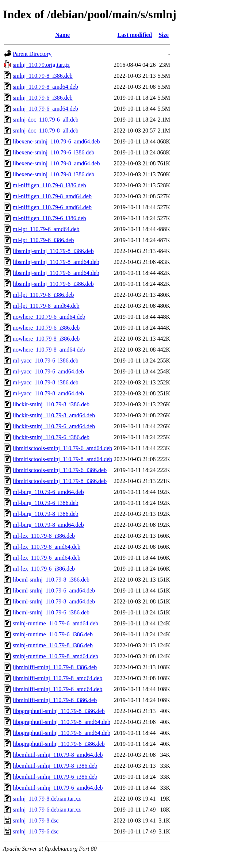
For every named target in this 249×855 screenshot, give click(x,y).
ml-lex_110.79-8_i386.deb (44, 536)
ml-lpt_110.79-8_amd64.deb (46, 306)
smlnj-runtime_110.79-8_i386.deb (53, 645)
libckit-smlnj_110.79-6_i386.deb (51, 437)
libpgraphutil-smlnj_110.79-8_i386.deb (59, 711)
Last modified (135, 35)
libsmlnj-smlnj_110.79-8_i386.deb (53, 251)
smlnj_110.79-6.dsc (36, 831)
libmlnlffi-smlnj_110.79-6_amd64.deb (57, 689)
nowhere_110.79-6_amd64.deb (49, 317)
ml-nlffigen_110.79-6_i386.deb (49, 218)
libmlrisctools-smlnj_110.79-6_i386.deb (60, 470)
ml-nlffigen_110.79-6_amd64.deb (52, 207)
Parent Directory (32, 54)
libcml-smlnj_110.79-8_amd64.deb (54, 601)
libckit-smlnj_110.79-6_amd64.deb (54, 426)
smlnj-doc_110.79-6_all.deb (45, 119)
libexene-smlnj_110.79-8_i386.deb (53, 174)
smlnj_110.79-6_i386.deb (43, 98)
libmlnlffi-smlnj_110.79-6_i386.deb (55, 700)
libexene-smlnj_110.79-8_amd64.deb (56, 163)
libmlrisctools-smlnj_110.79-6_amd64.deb (62, 448)
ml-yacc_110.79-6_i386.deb (45, 360)
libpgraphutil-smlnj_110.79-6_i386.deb (59, 744)
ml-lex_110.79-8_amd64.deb (46, 547)
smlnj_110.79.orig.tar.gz (41, 65)
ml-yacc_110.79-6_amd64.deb (48, 371)
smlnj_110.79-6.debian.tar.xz (47, 809)
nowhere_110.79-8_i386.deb (46, 339)
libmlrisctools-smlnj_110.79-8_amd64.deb (62, 459)
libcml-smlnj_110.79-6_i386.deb (51, 612)
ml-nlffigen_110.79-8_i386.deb (49, 185)
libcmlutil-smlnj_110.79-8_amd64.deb (58, 755)
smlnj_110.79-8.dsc (36, 820)
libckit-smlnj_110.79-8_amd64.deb (54, 415)
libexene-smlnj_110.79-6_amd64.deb (56, 141)
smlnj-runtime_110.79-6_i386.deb (53, 634)
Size (163, 35)
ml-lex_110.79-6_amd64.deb (46, 558)
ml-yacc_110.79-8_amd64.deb (48, 393)
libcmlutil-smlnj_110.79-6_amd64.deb (58, 788)
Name (62, 35)
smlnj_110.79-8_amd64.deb (45, 87)
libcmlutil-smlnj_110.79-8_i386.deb (55, 766)
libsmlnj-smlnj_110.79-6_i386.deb (53, 284)
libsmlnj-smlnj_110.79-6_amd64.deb (56, 273)
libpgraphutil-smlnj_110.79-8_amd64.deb (61, 722)
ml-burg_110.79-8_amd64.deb (48, 525)
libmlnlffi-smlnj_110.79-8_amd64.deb (57, 678)
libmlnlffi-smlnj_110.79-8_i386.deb (55, 667)
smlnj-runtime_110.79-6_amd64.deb (55, 623)
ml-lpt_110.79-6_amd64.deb (46, 229)
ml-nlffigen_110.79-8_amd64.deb (52, 196)
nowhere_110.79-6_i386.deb (46, 328)
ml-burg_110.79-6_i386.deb (45, 503)
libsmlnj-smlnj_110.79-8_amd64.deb (56, 262)
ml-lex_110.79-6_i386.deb (44, 568)
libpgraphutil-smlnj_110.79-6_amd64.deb (61, 733)
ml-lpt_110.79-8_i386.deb (43, 295)
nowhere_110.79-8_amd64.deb (49, 349)
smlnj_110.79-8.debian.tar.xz (47, 798)
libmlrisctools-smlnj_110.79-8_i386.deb (60, 481)
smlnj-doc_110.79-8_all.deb (45, 130)
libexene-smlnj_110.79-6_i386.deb (53, 152)
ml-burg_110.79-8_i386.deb (45, 514)
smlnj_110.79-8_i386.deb (43, 76)
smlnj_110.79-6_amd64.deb (45, 109)
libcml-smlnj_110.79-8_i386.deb (51, 579)
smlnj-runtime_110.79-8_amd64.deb (55, 656)
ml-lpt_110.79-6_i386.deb (43, 240)
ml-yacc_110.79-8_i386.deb (45, 382)
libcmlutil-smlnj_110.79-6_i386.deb (55, 777)
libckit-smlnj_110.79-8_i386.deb (51, 404)
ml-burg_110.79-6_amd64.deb (48, 492)
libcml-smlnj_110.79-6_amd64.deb (54, 590)
